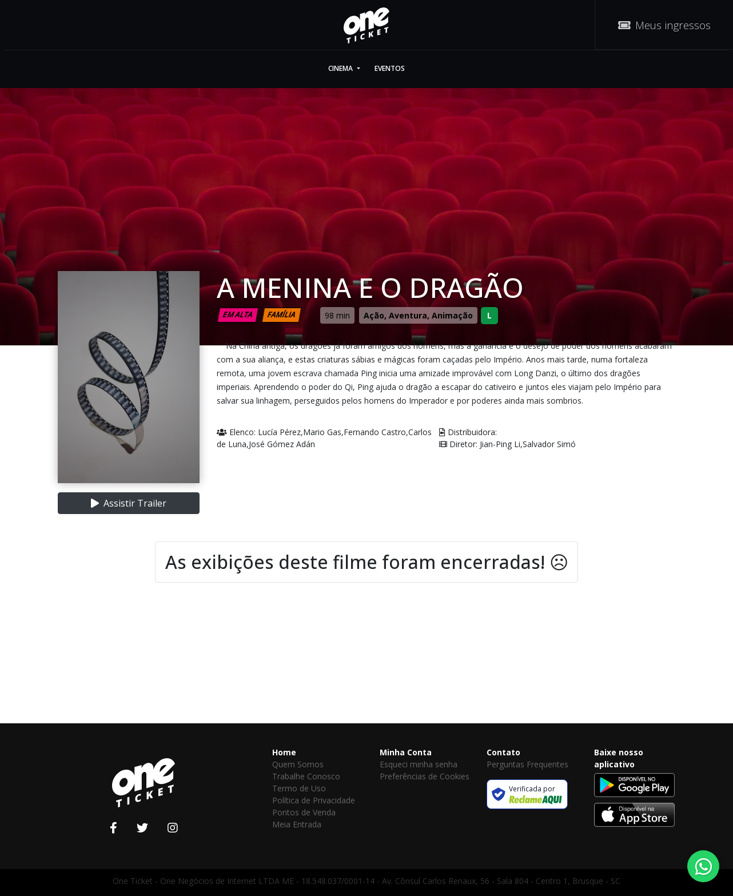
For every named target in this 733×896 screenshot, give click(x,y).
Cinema (341, 68)
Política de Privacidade (313, 800)
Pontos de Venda (304, 812)
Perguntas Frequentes (527, 764)
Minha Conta (406, 752)
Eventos (390, 68)
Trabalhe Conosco (306, 776)
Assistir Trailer (128, 503)
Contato (503, 752)
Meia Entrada (296, 824)
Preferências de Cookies (424, 776)
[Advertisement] (366, 671)
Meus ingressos (664, 25)
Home (284, 752)
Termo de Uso (299, 788)
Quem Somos (298, 764)
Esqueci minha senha (418, 764)
